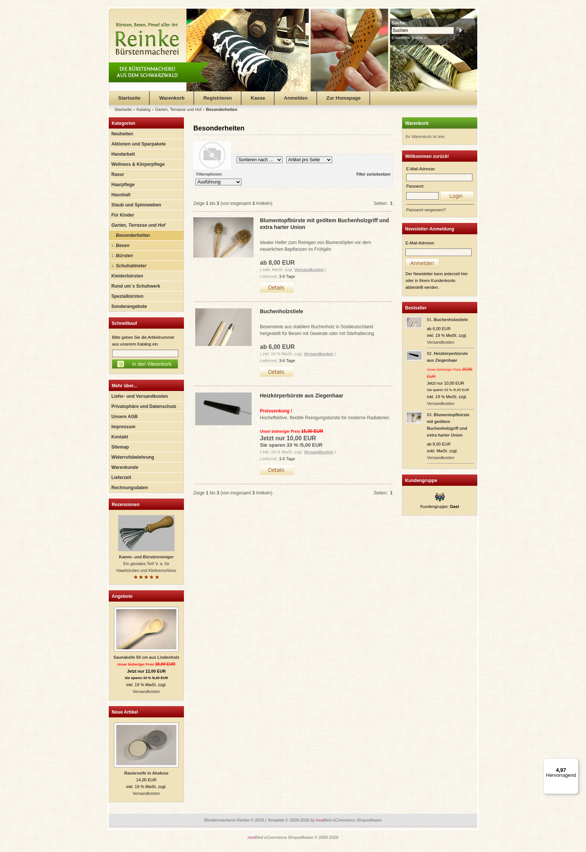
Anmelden (296, 98)
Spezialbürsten (127, 296)
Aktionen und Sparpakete (138, 144)
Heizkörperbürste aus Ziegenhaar (301, 396)
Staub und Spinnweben (136, 205)
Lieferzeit (121, 477)
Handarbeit (123, 154)
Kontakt (119, 437)
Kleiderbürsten (127, 276)
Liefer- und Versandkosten (139, 396)
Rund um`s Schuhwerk (135, 286)
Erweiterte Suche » (409, 37)
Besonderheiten (133, 235)
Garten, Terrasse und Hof (138, 225)
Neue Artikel (125, 712)
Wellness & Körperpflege (138, 164)
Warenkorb (171, 98)
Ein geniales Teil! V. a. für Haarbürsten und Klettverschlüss (146, 564)
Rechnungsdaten (129, 487)
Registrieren (217, 98)
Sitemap (120, 447)
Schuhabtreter (131, 265)
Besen (122, 245)
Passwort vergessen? (426, 210)
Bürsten (124, 255)
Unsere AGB (124, 416)
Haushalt (121, 194)
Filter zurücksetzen (373, 174)
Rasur (117, 174)
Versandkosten (146, 691)
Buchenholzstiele (281, 311)
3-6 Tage (287, 276)
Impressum (123, 426)
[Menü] (573, 762)
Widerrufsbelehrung (132, 457)
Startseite (129, 98)
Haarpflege (123, 184)
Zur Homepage (343, 98)
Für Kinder (122, 215)
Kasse (258, 98)
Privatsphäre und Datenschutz (143, 406)
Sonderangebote (129, 306)
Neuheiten (122, 133)
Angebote (122, 596)
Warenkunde (124, 467)
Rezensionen (126, 504)
